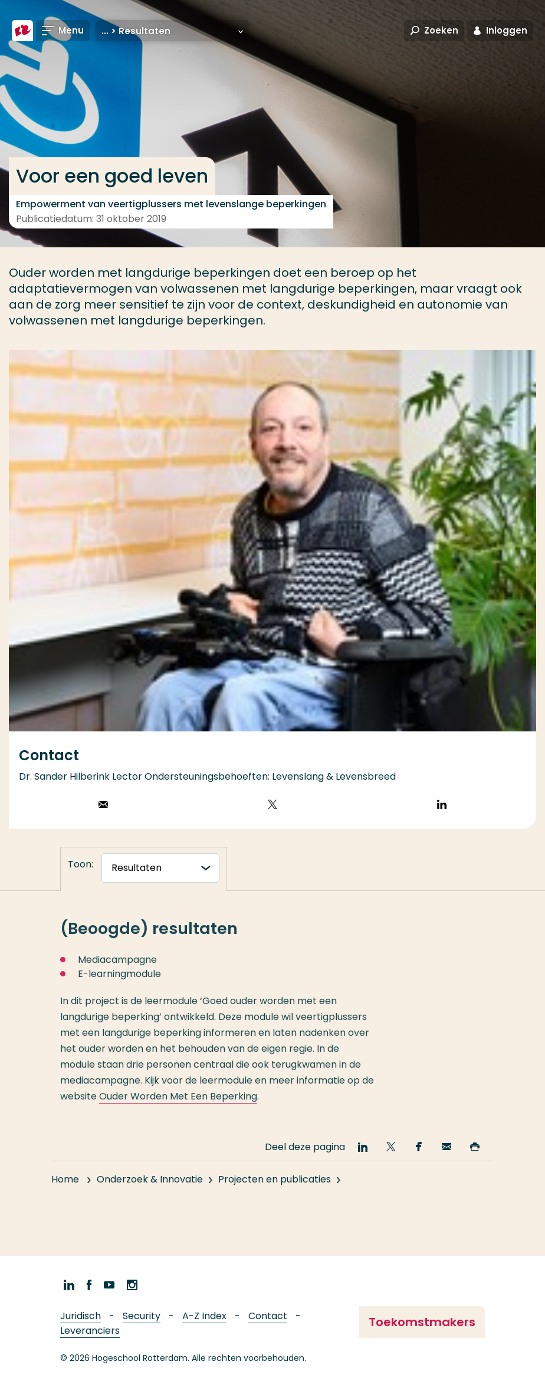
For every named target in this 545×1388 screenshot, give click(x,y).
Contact (267, 1316)
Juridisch (80, 1316)
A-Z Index (204, 1316)
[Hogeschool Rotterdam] (22, 30)
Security (141, 1316)
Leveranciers (90, 1330)
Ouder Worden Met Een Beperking (178, 1107)
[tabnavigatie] (160, 868)
